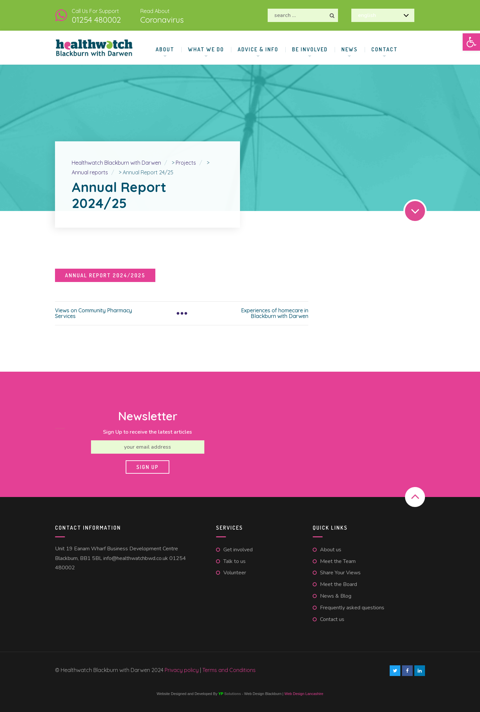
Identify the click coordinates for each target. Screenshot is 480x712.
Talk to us (234, 561)
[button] (471, 42)
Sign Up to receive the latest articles (147, 432)
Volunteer (234, 572)
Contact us (332, 619)
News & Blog (335, 596)
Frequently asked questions (352, 607)
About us (330, 549)
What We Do (206, 49)
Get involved (238, 549)
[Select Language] (382, 15)
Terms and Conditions (229, 670)
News (349, 49)
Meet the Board (338, 584)
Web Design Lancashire (303, 694)
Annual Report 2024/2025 (105, 275)
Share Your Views (340, 572)
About (165, 49)
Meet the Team (338, 561)
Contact (384, 49)
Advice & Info (258, 49)
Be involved (310, 49)
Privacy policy (182, 670)
